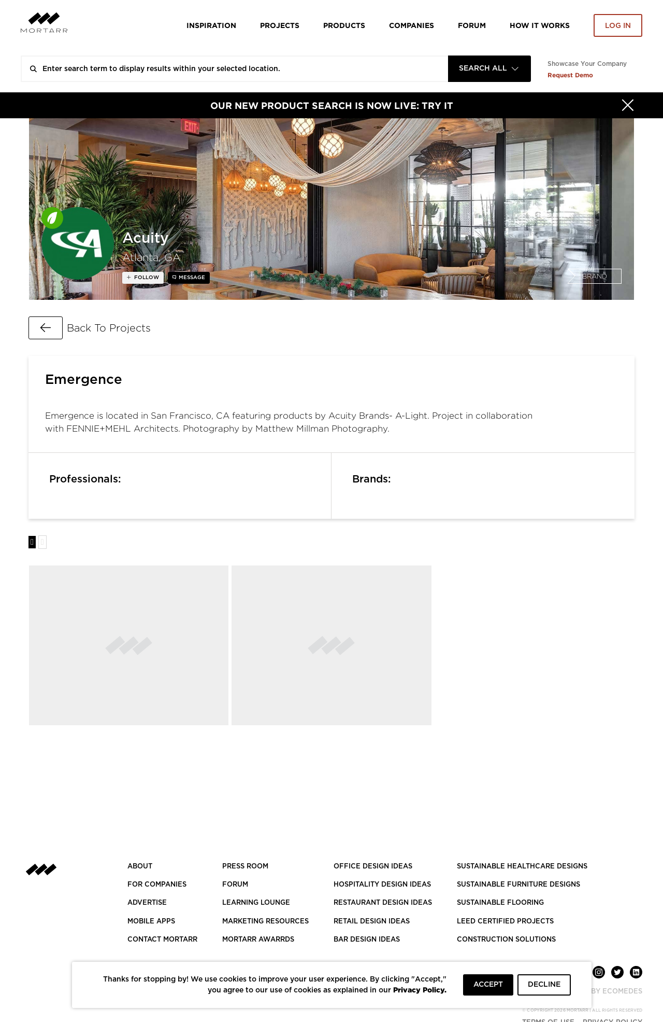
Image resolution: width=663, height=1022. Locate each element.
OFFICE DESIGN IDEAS (373, 866)
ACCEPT (488, 984)
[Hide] (627, 105)
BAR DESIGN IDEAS (367, 939)
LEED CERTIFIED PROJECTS (505, 921)
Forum (472, 25)
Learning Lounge (256, 903)
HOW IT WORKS (540, 25)
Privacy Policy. (419, 989)
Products (344, 25)
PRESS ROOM (245, 866)
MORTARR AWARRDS (258, 939)
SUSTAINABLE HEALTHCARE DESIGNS (522, 866)
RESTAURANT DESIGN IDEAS (383, 903)
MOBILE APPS (151, 921)
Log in (618, 26)
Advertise (147, 903)
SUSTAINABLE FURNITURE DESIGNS (518, 884)
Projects (279, 25)
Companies (411, 25)
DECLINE (544, 984)
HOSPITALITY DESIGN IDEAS (382, 884)
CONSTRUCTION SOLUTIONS (506, 939)
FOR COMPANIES (156, 884)
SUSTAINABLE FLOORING (500, 903)
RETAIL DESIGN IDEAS (372, 921)
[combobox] (489, 69)
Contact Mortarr (162, 939)
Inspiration (211, 25)
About (139, 866)
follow (146, 277)
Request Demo (570, 75)
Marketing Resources (265, 921)
